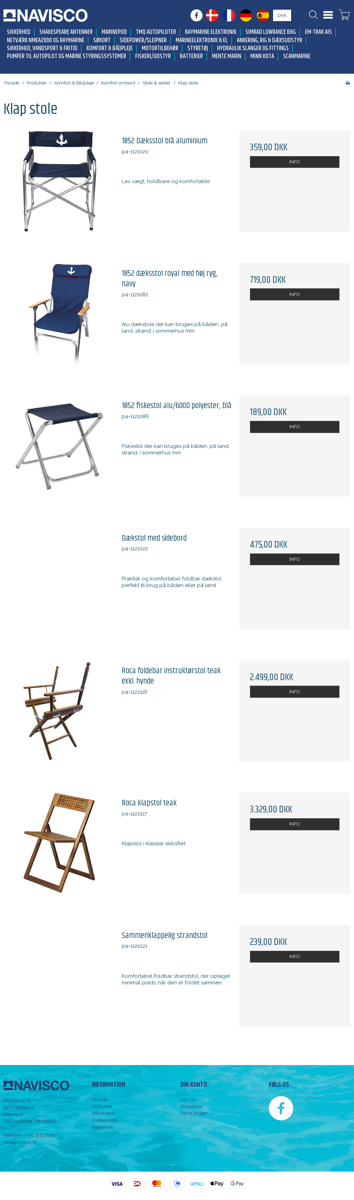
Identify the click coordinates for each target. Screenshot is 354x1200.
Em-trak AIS (318, 32)
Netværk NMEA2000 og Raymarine (45, 41)
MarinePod (114, 32)
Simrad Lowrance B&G (270, 32)
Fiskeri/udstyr (153, 57)
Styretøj (197, 49)
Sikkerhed (18, 32)
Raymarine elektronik (210, 32)
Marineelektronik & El (202, 41)
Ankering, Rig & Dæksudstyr (269, 41)
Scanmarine (296, 57)
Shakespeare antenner (66, 32)
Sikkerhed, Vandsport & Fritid (42, 49)
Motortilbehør (160, 49)
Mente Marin (226, 57)
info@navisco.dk (20, 1142)
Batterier (191, 57)
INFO (294, 161)
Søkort (102, 41)
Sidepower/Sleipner (143, 41)
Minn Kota (262, 57)
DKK (282, 15)
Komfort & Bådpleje (109, 49)
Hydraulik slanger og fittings (253, 49)
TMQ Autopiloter (156, 32)
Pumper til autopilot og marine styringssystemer (66, 57)
